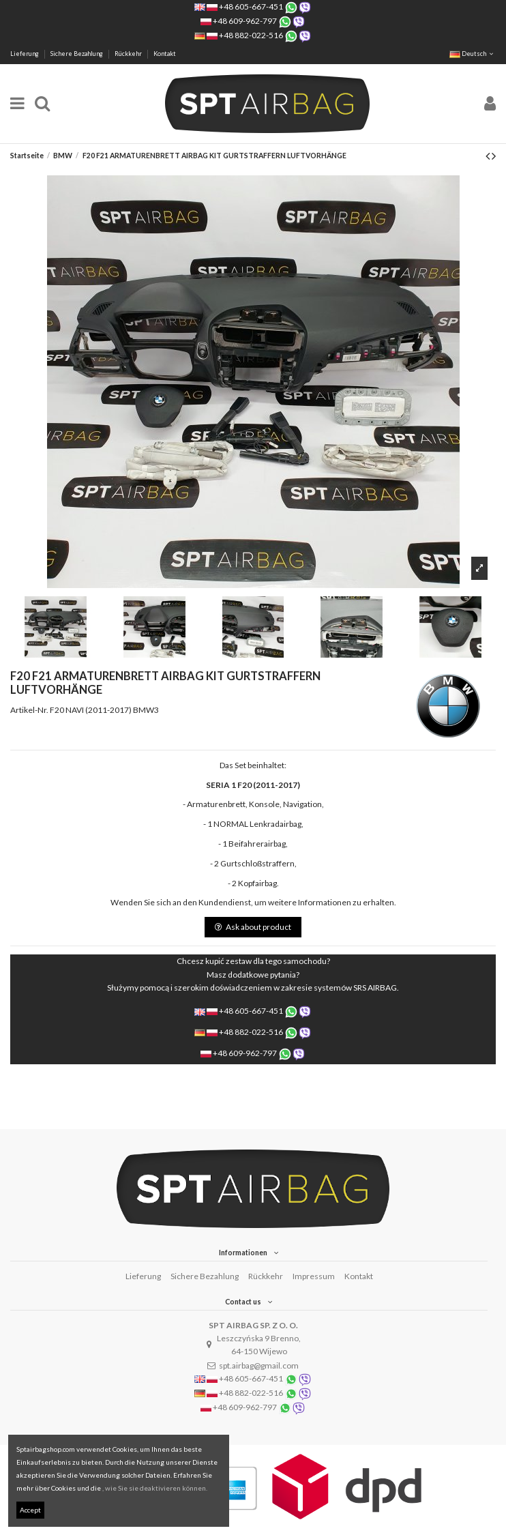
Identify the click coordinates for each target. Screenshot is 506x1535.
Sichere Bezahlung (77, 53)
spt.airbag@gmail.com (259, 1365)
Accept (30, 1510)
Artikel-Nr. (29, 710)
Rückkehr (129, 53)
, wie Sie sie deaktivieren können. (154, 1488)
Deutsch (472, 53)
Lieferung (25, 53)
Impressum (314, 1276)
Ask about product (253, 927)
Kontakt (164, 53)
